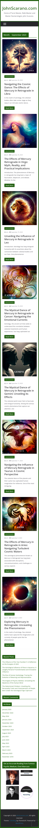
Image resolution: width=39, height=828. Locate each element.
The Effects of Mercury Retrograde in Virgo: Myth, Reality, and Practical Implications (17, 163)
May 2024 (5, 716)
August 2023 (6, 733)
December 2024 (7, 713)
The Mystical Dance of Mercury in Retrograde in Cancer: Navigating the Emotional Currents (19, 314)
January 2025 (6, 709)
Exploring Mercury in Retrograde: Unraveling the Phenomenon (18, 625)
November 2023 (7, 723)
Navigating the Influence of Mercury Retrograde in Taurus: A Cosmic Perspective (19, 469)
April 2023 (5, 747)
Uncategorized (9, 76)
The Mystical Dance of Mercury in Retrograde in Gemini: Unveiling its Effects (19, 392)
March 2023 (6, 750)
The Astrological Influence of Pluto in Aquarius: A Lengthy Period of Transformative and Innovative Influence (19, 670)
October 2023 (7, 726)
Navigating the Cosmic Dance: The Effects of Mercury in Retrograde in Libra (19, 88)
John (7, 80)
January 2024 (6, 720)
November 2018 (7, 757)
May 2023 (5, 743)
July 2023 (5, 736)
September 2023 (8, 730)
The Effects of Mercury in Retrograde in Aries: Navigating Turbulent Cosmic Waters (19, 546)
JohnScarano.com (19, 8)
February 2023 (7, 753)
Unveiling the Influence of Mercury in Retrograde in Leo (19, 239)
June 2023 (5, 740)
